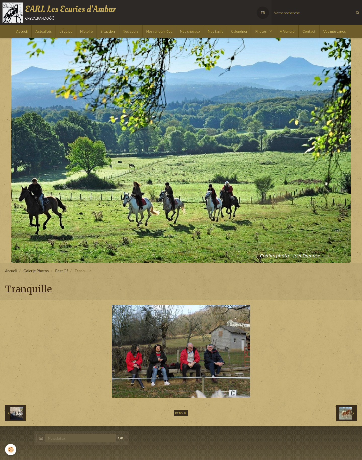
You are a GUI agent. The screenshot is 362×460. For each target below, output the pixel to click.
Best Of (61, 270)
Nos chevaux (190, 31)
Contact (308, 31)
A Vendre (287, 31)
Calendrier (239, 31)
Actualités (43, 31)
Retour (181, 413)
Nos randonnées (159, 31)
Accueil (22, 31)
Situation (108, 31)
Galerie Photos (36, 270)
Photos (261, 31)
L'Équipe (66, 31)
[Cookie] (10, 449)
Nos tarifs (215, 31)
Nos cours (131, 31)
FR (263, 12)
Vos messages (334, 31)
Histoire (86, 31)
